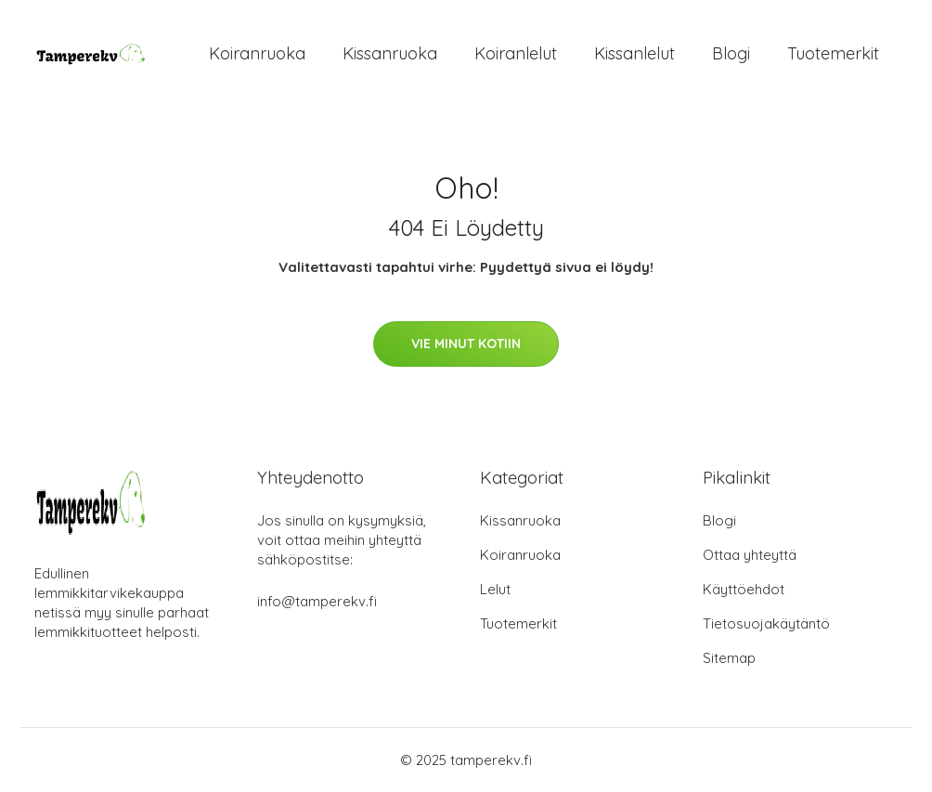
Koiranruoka (257, 53)
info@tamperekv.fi (317, 601)
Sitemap (729, 658)
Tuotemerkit (833, 53)
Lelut (495, 589)
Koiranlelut (515, 53)
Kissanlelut (634, 53)
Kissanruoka (390, 53)
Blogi (731, 53)
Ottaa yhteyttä (749, 555)
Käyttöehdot (743, 589)
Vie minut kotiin (466, 343)
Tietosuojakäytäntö (766, 623)
